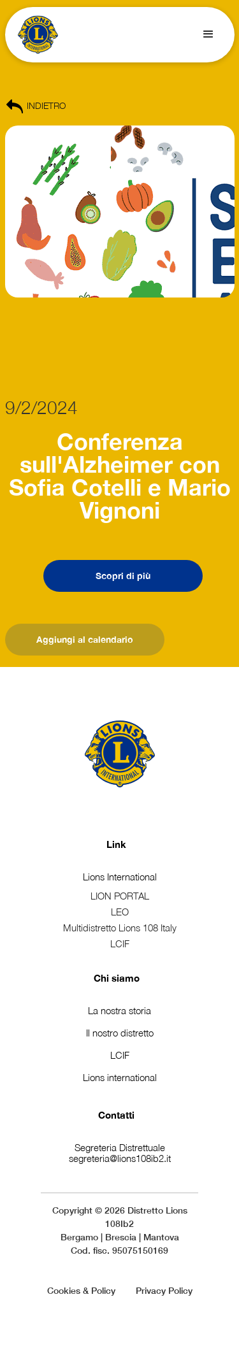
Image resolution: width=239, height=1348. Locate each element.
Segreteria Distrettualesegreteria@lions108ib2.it (120, 1153)
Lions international (120, 1077)
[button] (208, 34)
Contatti (116, 1115)
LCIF (119, 1055)
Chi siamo (117, 978)
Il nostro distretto (120, 1032)
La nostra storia (119, 1010)
